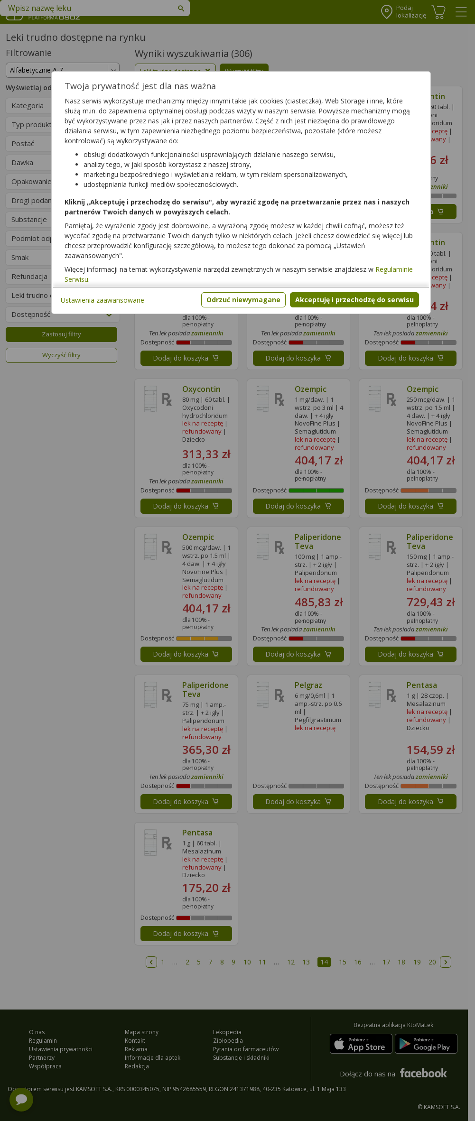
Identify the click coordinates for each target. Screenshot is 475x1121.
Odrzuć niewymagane (243, 299)
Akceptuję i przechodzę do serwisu (354, 299)
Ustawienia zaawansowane (102, 300)
